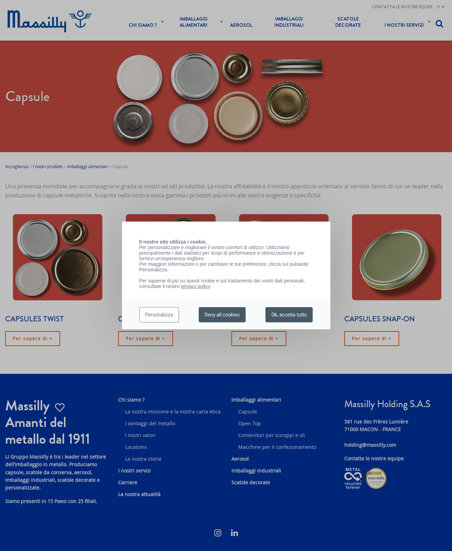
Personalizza (159, 315)
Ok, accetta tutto (289, 315)
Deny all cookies (222, 315)
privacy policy (195, 286)
